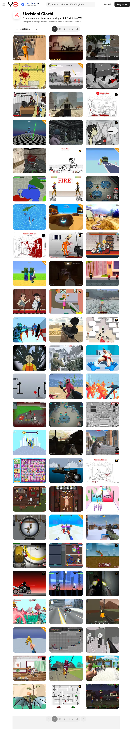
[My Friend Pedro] (66, 47)
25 (77, 28)
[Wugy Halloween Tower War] (66, 555)
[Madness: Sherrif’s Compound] (102, 640)
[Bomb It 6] (29, 470)
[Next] (83, 719)
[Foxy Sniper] (66, 470)
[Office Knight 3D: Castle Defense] (102, 301)
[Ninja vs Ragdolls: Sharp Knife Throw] (29, 640)
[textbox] (26, 29)
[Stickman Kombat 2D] (66, 583)
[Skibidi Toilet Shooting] (102, 668)
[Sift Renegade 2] (29, 583)
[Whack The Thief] (102, 414)
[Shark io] (29, 217)
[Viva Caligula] (29, 76)
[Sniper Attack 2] (29, 527)
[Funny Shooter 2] (29, 611)
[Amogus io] (29, 188)
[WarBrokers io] (102, 611)
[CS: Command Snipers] (102, 527)
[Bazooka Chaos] (66, 76)
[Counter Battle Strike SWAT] (29, 160)
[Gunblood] (66, 188)
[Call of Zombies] (66, 442)
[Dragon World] (29, 696)
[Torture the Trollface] (66, 499)
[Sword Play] (29, 442)
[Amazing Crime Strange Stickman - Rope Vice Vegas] (66, 611)
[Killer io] (29, 499)
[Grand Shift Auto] (102, 47)
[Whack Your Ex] (66, 160)
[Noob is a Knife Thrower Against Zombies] (66, 527)
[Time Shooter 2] (102, 386)
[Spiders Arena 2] (29, 414)
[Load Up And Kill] (66, 245)
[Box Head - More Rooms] (102, 329)
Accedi (107, 4)
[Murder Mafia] (29, 301)
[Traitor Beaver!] (66, 414)
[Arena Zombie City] (66, 104)
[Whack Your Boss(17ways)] (29, 245)
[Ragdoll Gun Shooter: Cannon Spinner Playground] (102, 160)
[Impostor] (29, 555)
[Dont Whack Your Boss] (102, 104)
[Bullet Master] (102, 273)
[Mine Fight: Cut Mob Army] (29, 273)
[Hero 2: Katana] (66, 668)
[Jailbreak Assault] (29, 47)
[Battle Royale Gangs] (102, 442)
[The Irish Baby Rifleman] (66, 132)
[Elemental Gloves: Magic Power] (102, 358)
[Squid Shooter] (66, 386)
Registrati (122, 4)
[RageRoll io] (66, 217)
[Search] (49, 4)
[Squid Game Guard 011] (29, 358)
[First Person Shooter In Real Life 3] (102, 583)
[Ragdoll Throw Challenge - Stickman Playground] (29, 386)
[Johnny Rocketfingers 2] (102, 132)
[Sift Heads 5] (102, 76)
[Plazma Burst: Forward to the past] (66, 640)
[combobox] (26, 29)
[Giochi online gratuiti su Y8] (13, 4)
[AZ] (66, 696)
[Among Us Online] (102, 188)
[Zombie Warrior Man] (29, 668)
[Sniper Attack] (66, 329)
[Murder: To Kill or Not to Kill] (102, 245)
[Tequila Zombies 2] (102, 696)
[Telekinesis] (29, 329)
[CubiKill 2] (29, 104)
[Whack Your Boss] (102, 470)
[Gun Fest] (102, 499)
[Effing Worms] (102, 555)
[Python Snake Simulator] (102, 217)
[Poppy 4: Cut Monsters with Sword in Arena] (29, 132)
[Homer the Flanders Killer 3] (66, 301)
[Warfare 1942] (66, 358)
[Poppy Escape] (66, 273)
